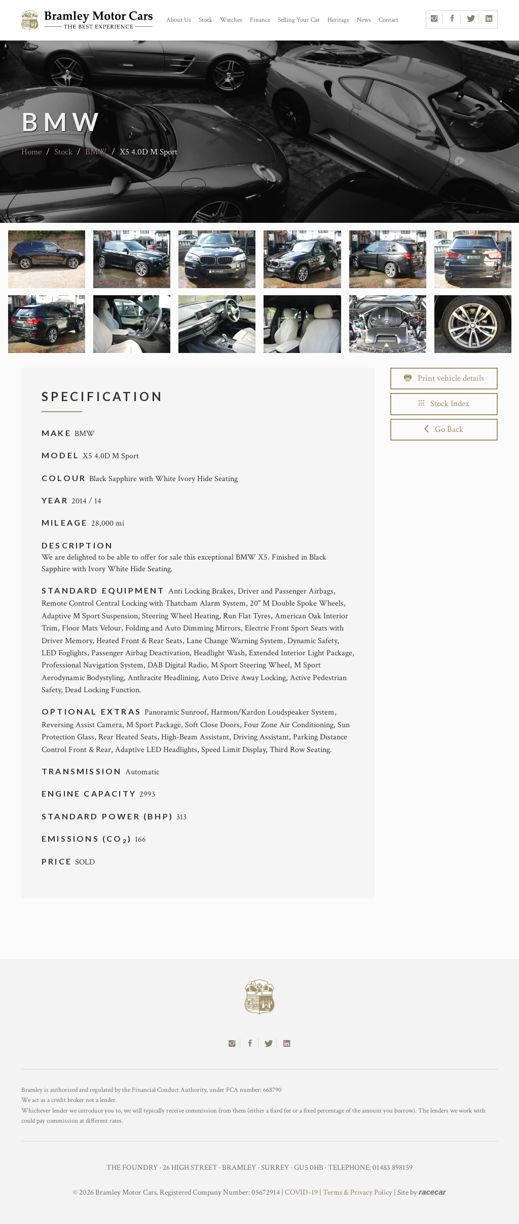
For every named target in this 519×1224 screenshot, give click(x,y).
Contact (388, 20)
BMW (96, 151)
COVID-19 (301, 1192)
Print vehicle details (444, 378)
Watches (231, 20)
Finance (260, 20)
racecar (432, 1192)
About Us (178, 20)
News (364, 20)
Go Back (443, 429)
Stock (205, 20)
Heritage (338, 20)
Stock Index (444, 403)
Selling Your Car (299, 20)
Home (31, 151)
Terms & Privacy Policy (357, 1192)
